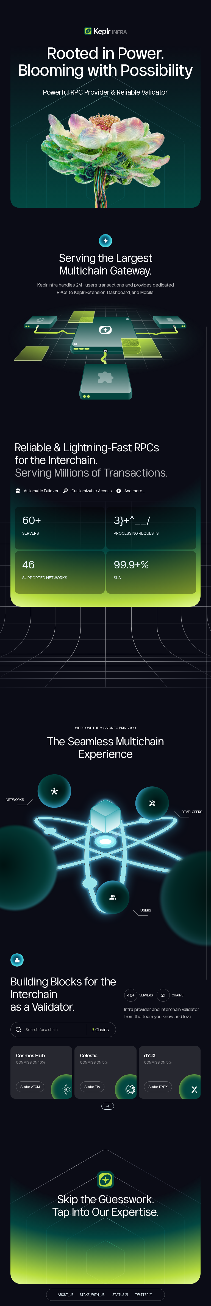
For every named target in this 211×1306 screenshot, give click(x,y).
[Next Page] (107, 1106)
